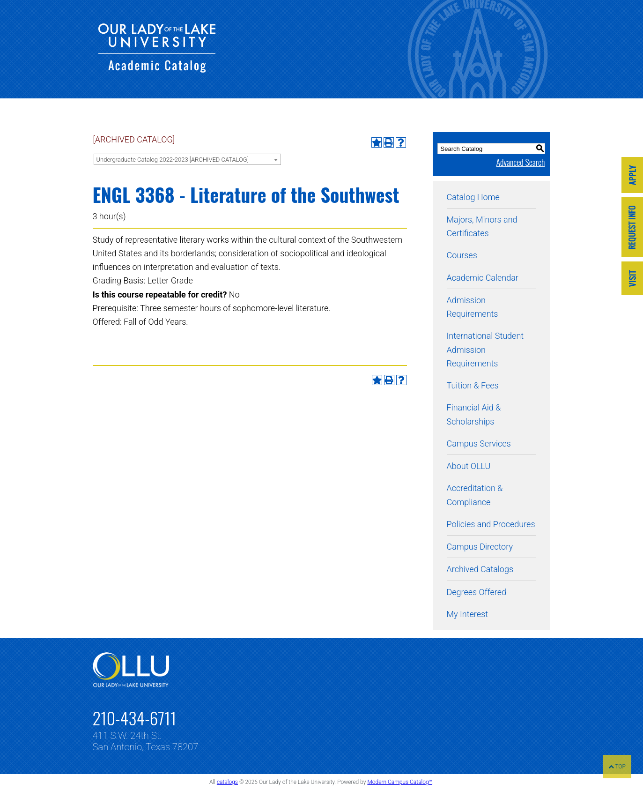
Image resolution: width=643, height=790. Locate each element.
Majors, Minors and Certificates (482, 226)
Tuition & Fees (473, 385)
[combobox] (187, 159)
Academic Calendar (482, 278)
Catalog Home (473, 197)
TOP (617, 766)
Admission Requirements (472, 307)
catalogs (227, 782)
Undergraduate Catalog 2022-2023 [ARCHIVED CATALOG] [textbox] (172, 159)
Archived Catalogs (480, 569)
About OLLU (469, 466)
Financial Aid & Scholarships (474, 414)
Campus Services (479, 443)
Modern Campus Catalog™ (399, 782)
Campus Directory (480, 547)
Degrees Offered (477, 592)
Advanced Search (520, 162)
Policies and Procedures (491, 524)
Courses (462, 255)
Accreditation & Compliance (475, 495)
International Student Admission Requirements (485, 349)
